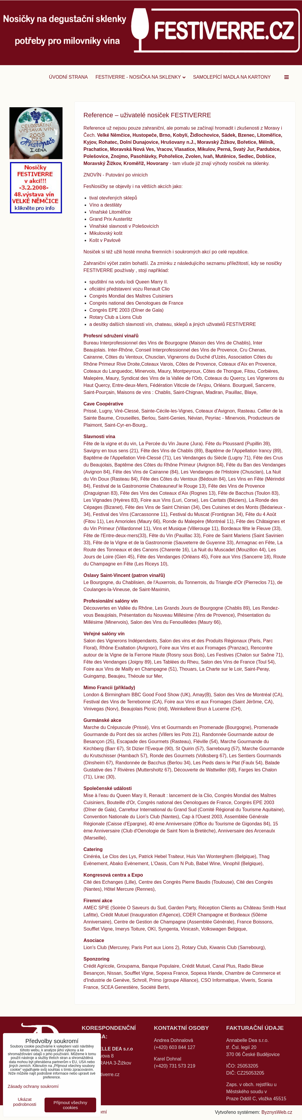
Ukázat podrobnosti (24, 1102)
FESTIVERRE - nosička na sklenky (141, 77)
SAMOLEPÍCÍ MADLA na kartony (232, 77)
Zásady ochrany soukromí (33, 1086)
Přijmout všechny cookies (70, 1105)
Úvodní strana (68, 77)
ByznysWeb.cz (276, 1112)
